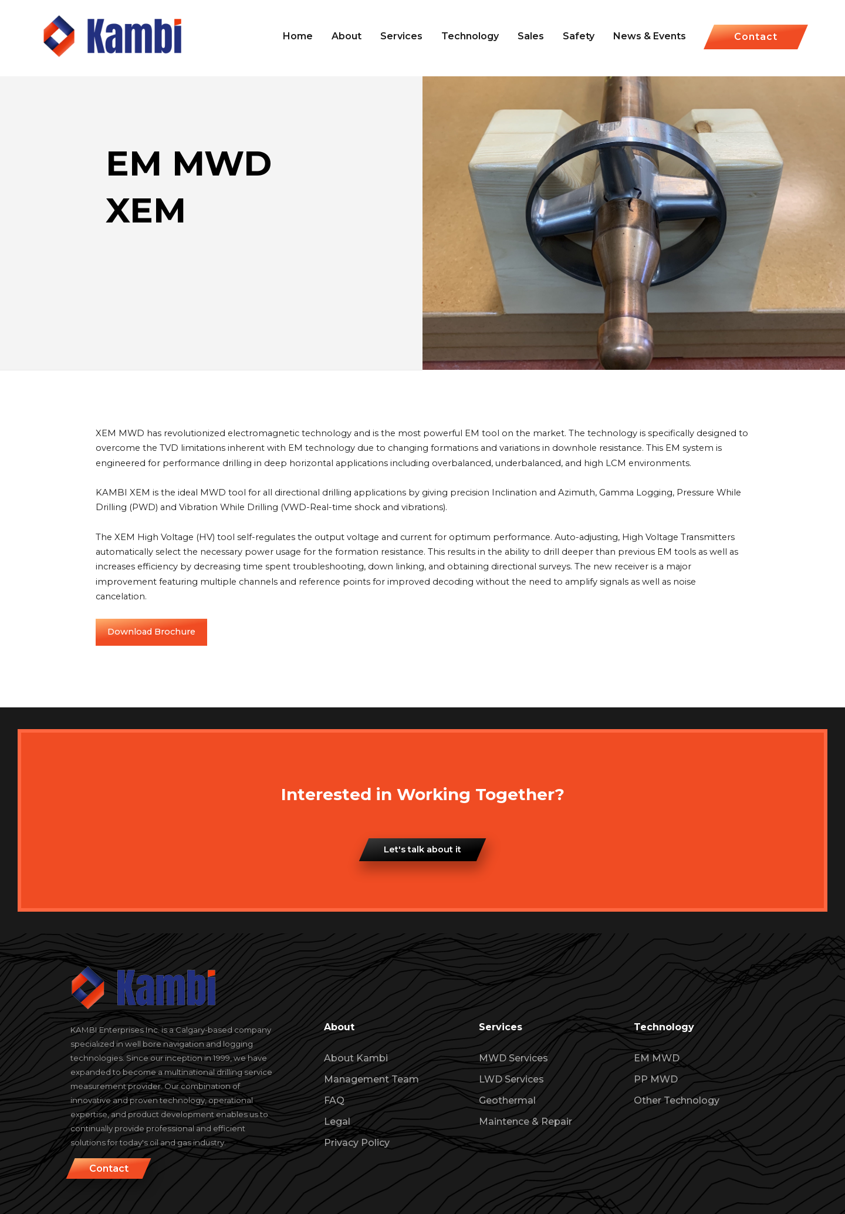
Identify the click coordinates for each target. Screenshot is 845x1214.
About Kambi (356, 1058)
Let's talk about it (422, 849)
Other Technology (676, 1100)
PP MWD (656, 1079)
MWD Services (513, 1058)
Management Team (371, 1079)
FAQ (334, 1100)
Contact (756, 36)
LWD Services (511, 1079)
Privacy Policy (357, 1142)
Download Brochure (151, 631)
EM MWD (657, 1058)
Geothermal (507, 1100)
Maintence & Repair (525, 1121)
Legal (337, 1121)
